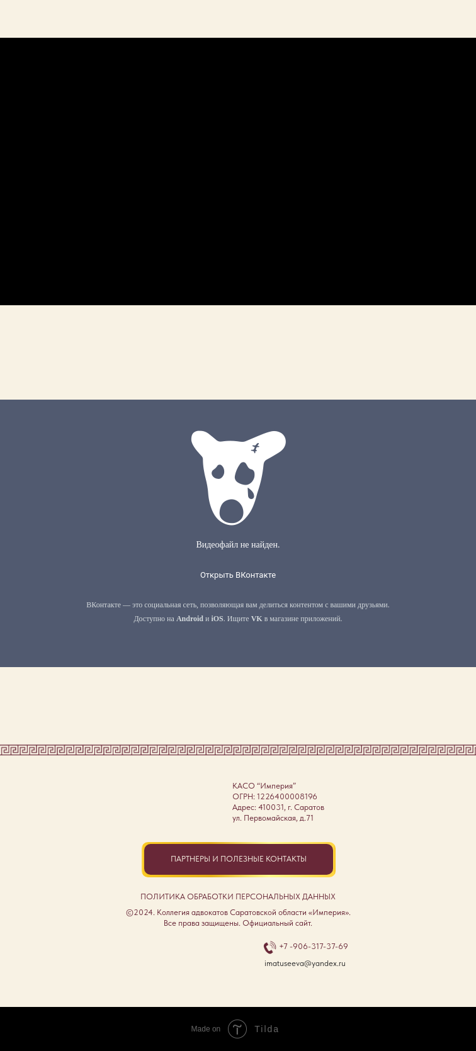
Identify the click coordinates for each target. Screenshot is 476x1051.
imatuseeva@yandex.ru (305, 963)
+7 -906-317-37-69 (313, 946)
